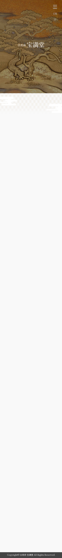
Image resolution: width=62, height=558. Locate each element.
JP (55, 19)
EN (55, 14)
